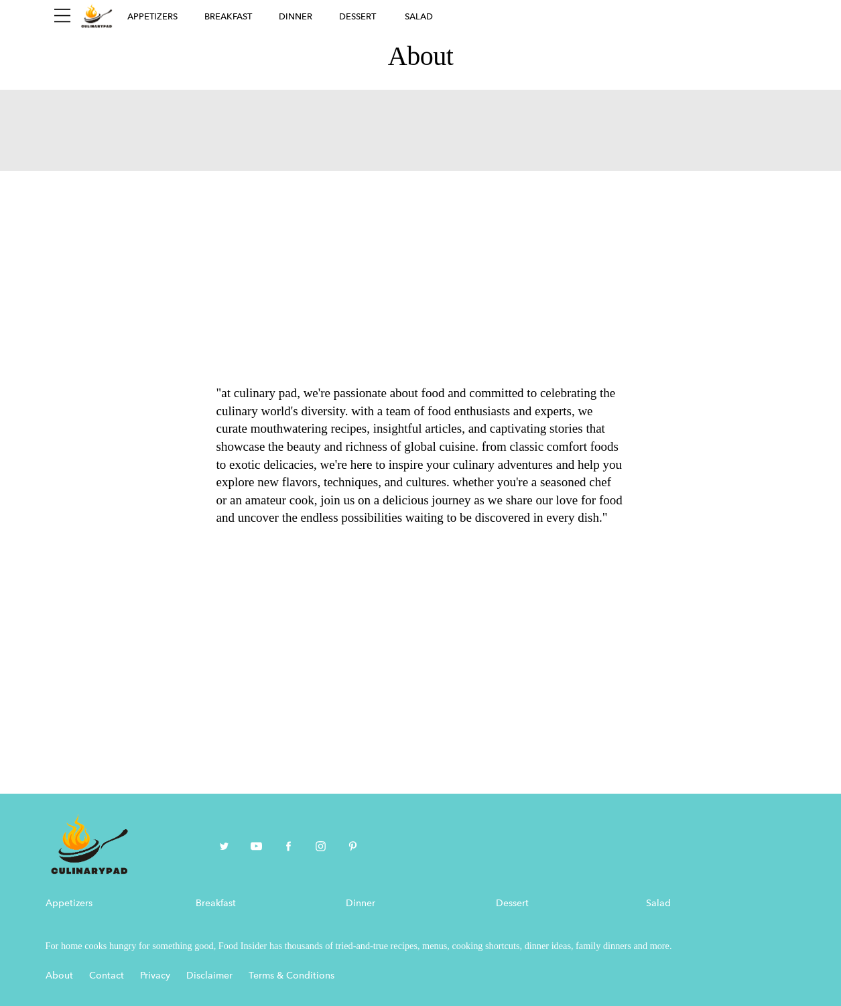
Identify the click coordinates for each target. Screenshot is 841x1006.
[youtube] (256, 847)
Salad (419, 16)
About (59, 975)
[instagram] (320, 847)
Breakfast (228, 16)
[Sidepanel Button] (62, 16)
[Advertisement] (421, 271)
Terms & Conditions (291, 975)
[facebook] (288, 847)
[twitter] (224, 847)
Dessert (357, 16)
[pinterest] (352, 847)
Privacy (155, 975)
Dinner (295, 16)
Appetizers (152, 16)
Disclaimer (209, 975)
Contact (106, 975)
